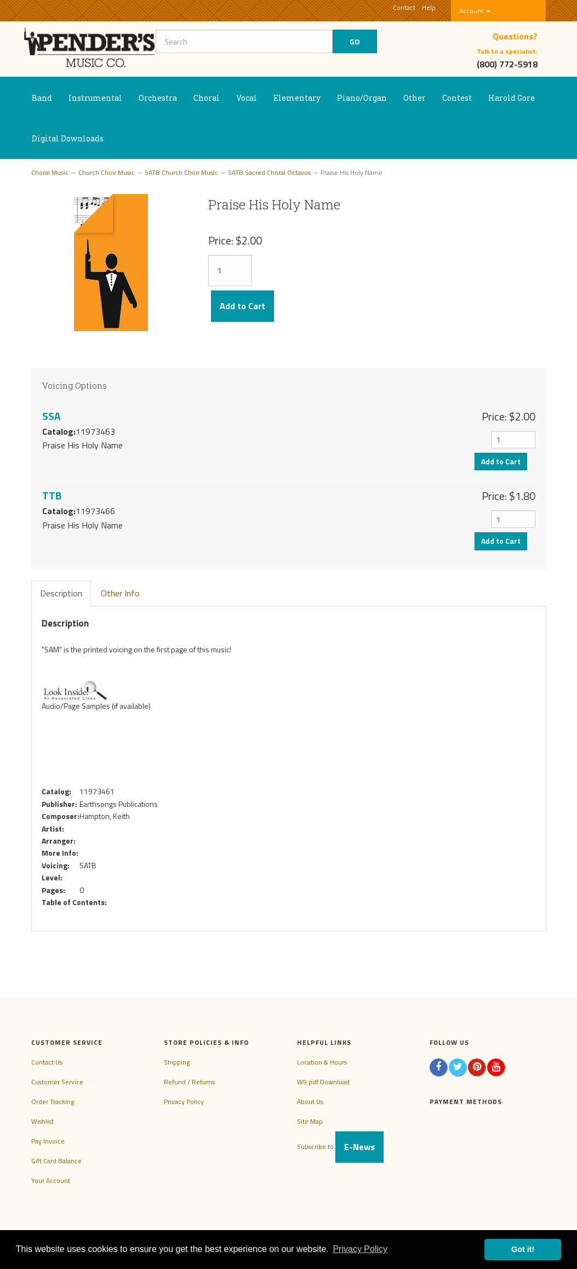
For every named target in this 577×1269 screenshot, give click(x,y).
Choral (206, 98)
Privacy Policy (184, 1101)
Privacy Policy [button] (360, 1249)
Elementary (297, 98)
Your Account (50, 1180)
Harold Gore (511, 98)
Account (474, 10)
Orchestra (158, 98)
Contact (404, 7)
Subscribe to (340, 1146)
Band (42, 98)
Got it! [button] (522, 1249)
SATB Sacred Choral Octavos (269, 172)
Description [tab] (61, 593)
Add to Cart (242, 305)
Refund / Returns (189, 1082)
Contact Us (46, 1062)
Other (414, 98)
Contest (457, 98)
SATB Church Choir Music (181, 172)
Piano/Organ (362, 98)
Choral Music (49, 172)
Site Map (310, 1121)
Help (429, 7)
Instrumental (95, 98)
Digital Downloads (68, 138)
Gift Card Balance (56, 1161)
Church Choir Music (106, 172)
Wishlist (42, 1121)
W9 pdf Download (323, 1082)
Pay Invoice (48, 1141)
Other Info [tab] (120, 593)
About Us (310, 1101)
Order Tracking (52, 1101)
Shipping (177, 1062)
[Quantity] (230, 270)
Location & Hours (322, 1062)
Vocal (246, 98)
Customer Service (57, 1082)
